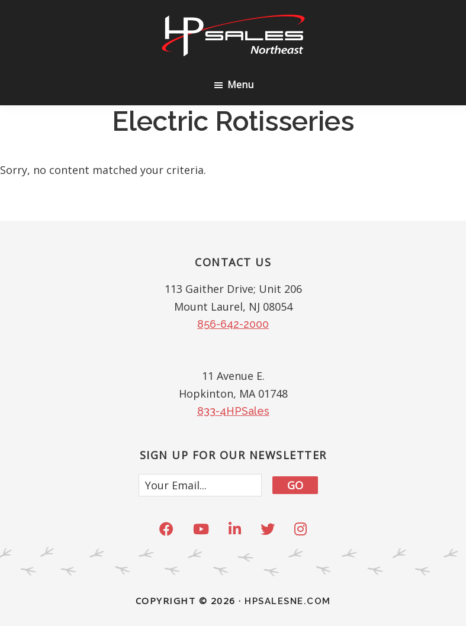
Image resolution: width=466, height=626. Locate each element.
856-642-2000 (233, 324)
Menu (240, 84)
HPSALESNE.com (288, 601)
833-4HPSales (233, 411)
